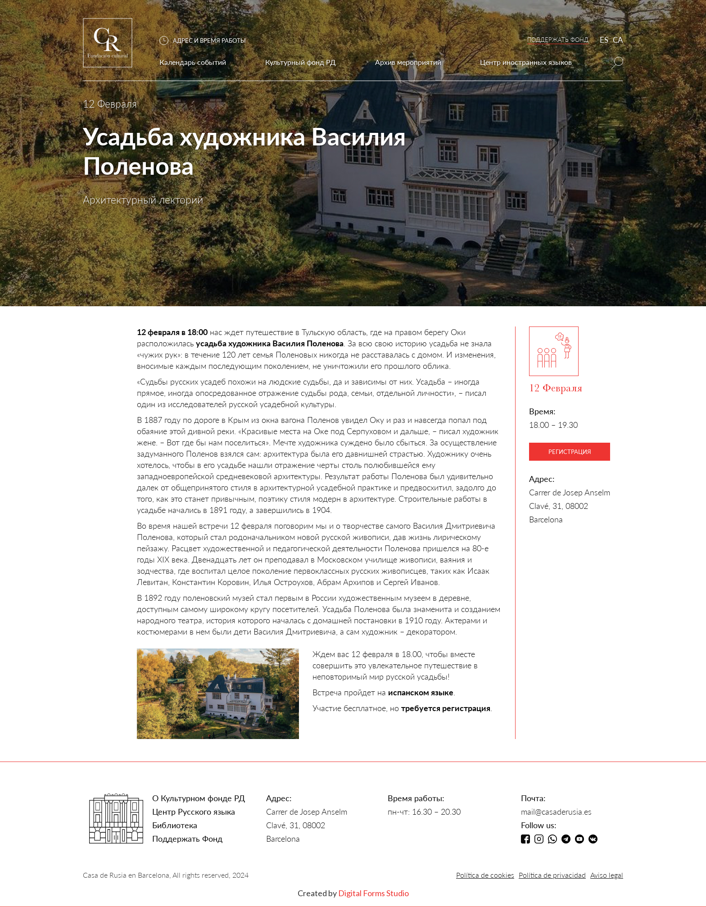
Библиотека (174, 825)
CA (618, 40)
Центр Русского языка (193, 811)
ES (604, 40)
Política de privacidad (552, 875)
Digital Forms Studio (373, 893)
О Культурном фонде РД (198, 798)
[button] (207, 41)
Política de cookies (485, 875)
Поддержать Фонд (187, 838)
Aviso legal (606, 875)
